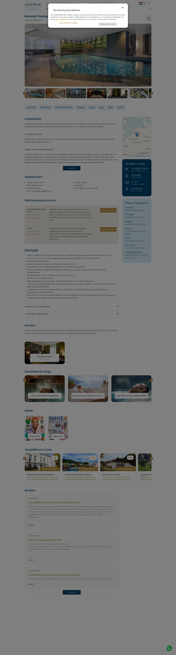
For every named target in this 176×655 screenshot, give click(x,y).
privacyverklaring (61, 19)
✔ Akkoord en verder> (107, 24)
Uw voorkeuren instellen (68, 23)
